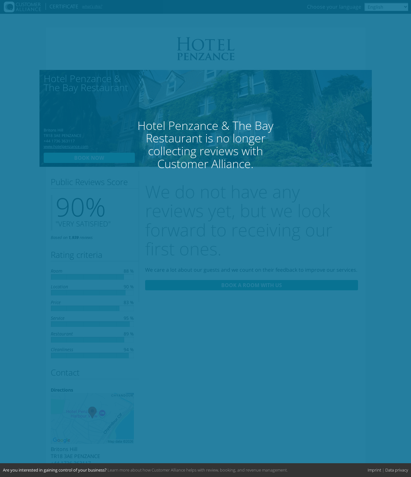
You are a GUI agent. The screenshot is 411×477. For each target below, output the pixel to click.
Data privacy (396, 470)
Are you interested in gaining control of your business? (55, 470)
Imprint (374, 470)
